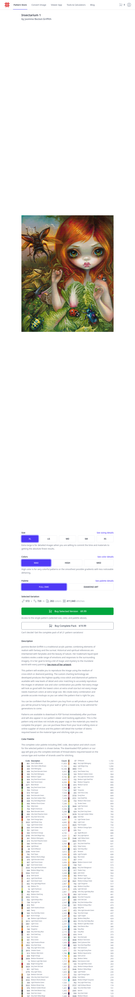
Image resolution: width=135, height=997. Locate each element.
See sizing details (105, 532)
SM (86, 538)
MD (67, 538)
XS (105, 538)
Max (36, 562)
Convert (38, 4)
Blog (92, 4)
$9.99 (67, 611)
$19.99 (67, 626)
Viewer (56, 4)
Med (99, 562)
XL (30, 538)
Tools (76, 4)
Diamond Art (91, 586)
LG (48, 538)
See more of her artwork (59, 664)
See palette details (104, 580)
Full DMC (44, 586)
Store (20, 4)
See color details (105, 556)
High (67, 562)
